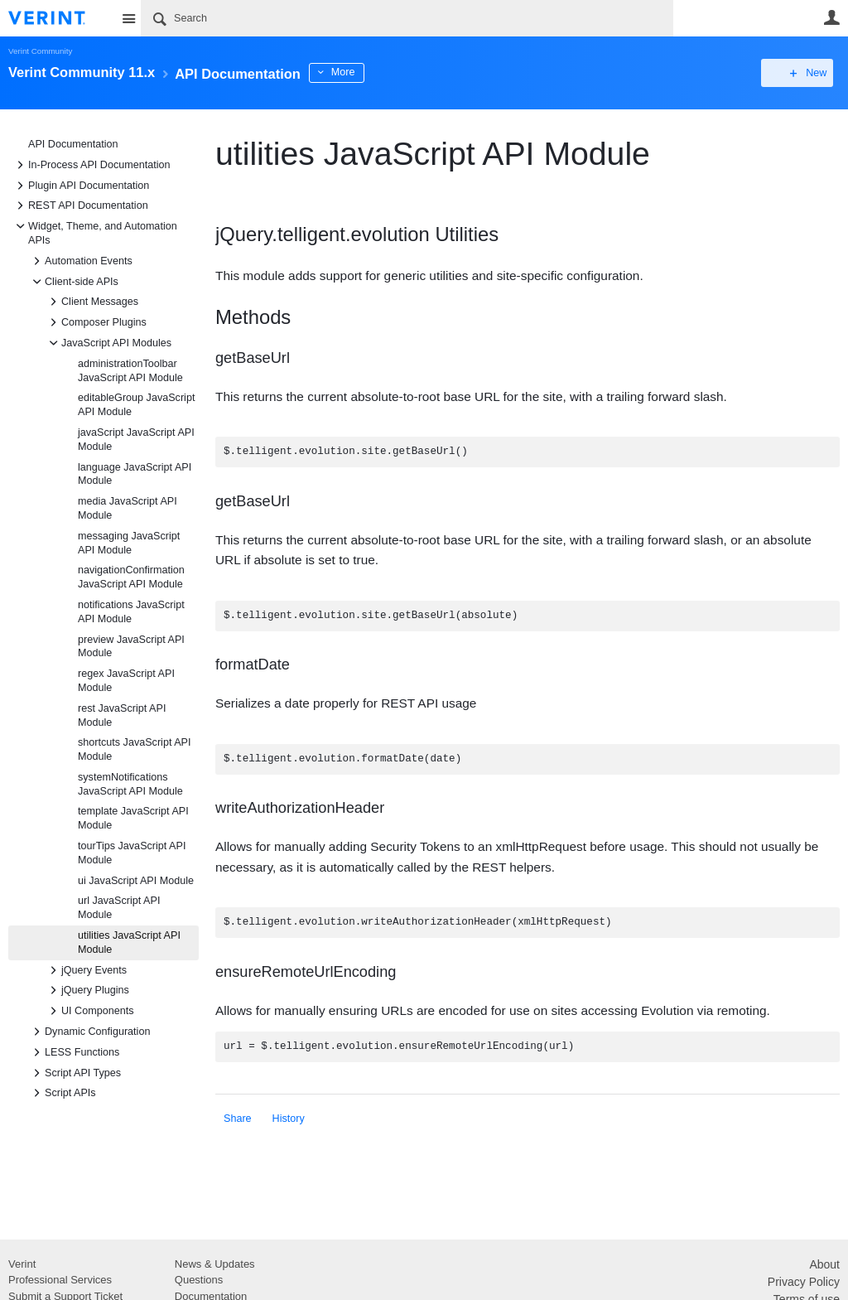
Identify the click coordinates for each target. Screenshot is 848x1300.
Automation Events (80, 261)
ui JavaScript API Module (136, 881)
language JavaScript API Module (134, 474)
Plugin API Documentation (80, 185)
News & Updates (215, 1264)
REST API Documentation (80, 205)
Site (128, 18)
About (824, 1264)
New (802, 73)
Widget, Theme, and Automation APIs (94, 232)
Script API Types (74, 1073)
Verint (22, 1264)
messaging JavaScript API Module (129, 543)
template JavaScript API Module (133, 818)
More (372, 72)
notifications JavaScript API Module (131, 612)
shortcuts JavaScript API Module (134, 749)
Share (238, 1118)
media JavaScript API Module (127, 508)
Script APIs (62, 1093)
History (288, 1118)
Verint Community (40, 51)
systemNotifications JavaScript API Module (130, 784)
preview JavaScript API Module (131, 647)
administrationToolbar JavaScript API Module (130, 371)
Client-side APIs (73, 281)
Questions (199, 1279)
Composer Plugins (96, 322)
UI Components (89, 1011)
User (831, 17)
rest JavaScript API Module (122, 715)
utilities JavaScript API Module (129, 942)
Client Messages (91, 301)
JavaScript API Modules (108, 343)
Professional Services (60, 1279)
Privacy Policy (804, 1281)
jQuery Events (86, 970)
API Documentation (73, 144)
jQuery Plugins (87, 990)
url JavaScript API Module (119, 908)
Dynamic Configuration (89, 1031)
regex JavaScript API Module (126, 680)
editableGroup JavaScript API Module (136, 405)
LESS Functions (73, 1052)
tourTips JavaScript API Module (132, 853)
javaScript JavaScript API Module (136, 439)
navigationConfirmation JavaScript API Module (131, 577)
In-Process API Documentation (91, 165)
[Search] (407, 18)
